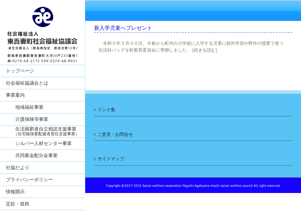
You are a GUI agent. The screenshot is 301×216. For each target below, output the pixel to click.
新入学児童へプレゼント (123, 28)
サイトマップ (111, 158)
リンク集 (106, 109)
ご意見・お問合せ (115, 134)
